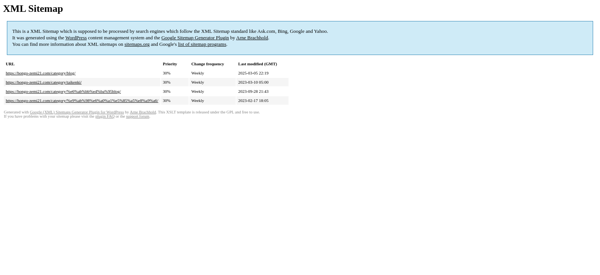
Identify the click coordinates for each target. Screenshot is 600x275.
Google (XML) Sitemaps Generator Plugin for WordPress (77, 112)
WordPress (76, 37)
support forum (137, 116)
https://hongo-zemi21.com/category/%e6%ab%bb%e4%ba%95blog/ (63, 91)
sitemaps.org (137, 44)
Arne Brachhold (252, 37)
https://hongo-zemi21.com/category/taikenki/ (44, 82)
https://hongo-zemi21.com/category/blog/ (40, 73)
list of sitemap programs (202, 44)
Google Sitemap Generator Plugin (195, 37)
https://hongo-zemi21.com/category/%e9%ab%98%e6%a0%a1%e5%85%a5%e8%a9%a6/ (82, 100)
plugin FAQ (104, 116)
